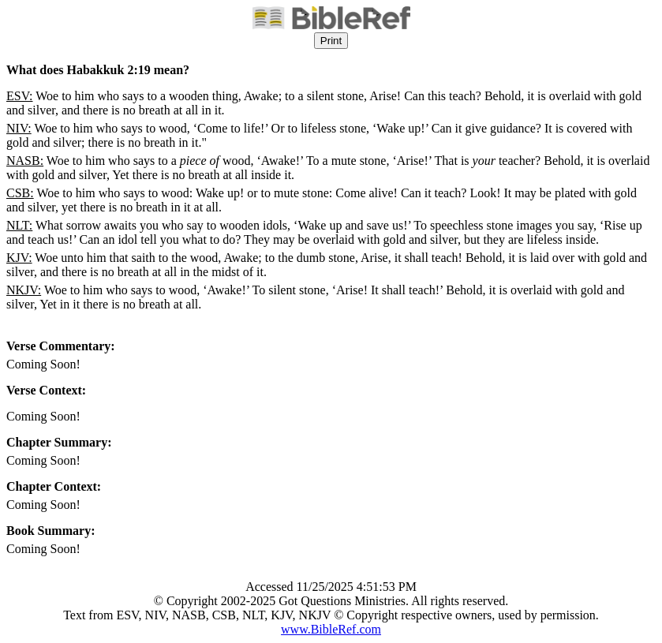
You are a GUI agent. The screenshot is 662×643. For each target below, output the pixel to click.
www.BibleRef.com (331, 629)
